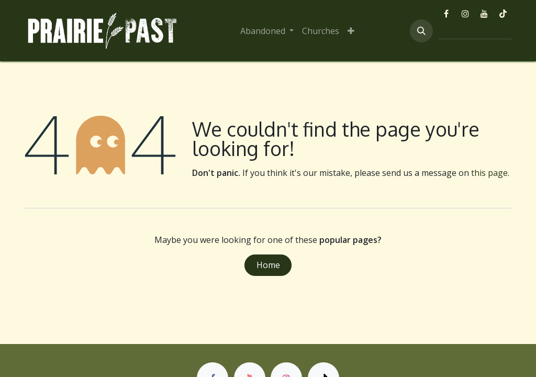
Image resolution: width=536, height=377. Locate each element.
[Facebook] (446, 13)
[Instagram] (465, 13)
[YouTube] (484, 13)
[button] (421, 30)
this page (489, 173)
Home (268, 265)
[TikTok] (503, 13)
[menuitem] (267, 30)
